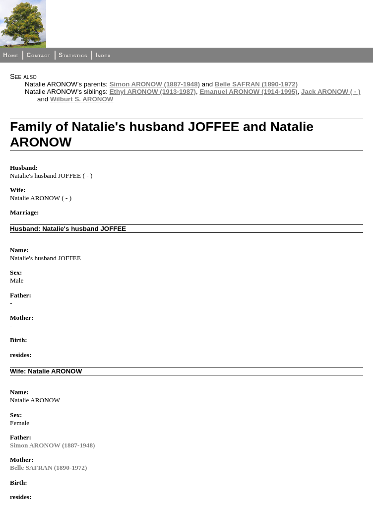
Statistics (73, 55)
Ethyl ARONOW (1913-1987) (153, 91)
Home (10, 55)
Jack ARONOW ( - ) (330, 91)
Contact (38, 55)
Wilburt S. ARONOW (81, 99)
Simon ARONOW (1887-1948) (155, 84)
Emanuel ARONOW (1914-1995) (248, 91)
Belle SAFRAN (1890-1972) (256, 84)
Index (103, 55)
